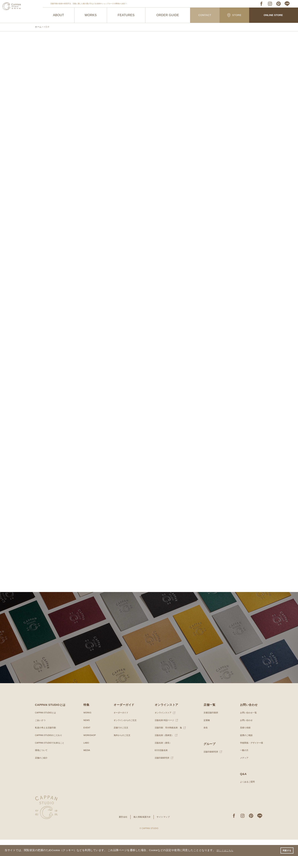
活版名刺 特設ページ (163, 736)
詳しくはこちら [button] (226, 850)
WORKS (90, 15)
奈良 (204, 744)
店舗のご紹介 (42, 774)
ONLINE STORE (273, 15)
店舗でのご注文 (120, 744)
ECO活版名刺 (160, 766)
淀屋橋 (205, 736)
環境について (42, 766)
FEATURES (126, 15)
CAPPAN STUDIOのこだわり (50, 751)
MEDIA (86, 766)
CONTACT (205, 15)
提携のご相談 (245, 751)
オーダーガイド (120, 729)
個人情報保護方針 (141, 833)
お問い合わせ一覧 (247, 729)
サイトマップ (164, 833)
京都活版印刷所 (210, 729)
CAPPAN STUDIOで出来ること (51, 759)
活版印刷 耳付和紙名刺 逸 (168, 744)
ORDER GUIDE (167, 15)
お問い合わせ (245, 736)
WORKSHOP (89, 751)
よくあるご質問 (246, 798)
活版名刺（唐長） (162, 759)
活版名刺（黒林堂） (163, 751)
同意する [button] (286, 850)
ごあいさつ (40, 736)
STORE (234, 15)
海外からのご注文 (121, 751)
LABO (86, 759)
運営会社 (122, 833)
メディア (242, 774)
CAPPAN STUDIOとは (46, 729)
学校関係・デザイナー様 (250, 759)
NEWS (86, 736)
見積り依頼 (243, 744)
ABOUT (58, 15)
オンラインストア (162, 729)
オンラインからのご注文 (124, 736)
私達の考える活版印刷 (46, 744)
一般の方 (242, 766)
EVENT (86, 744)
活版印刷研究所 (161, 774)
